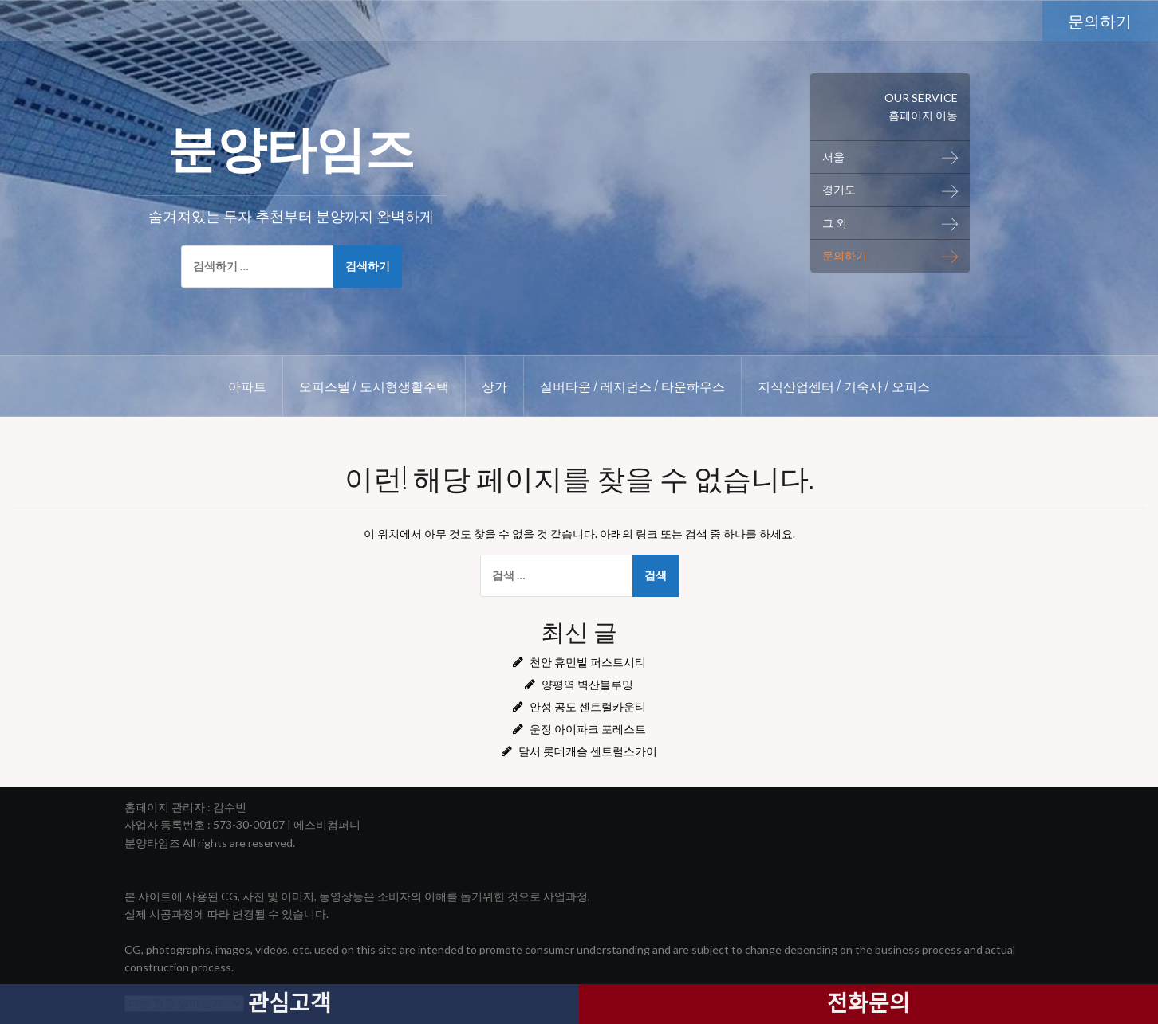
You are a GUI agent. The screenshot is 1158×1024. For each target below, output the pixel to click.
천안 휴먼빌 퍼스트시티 (588, 662)
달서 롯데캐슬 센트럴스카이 (587, 751)
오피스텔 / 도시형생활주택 (374, 385)
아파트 (247, 385)
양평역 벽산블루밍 (587, 684)
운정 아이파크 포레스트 (588, 729)
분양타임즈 (291, 144)
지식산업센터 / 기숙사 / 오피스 (844, 385)
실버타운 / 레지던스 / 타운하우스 (632, 385)
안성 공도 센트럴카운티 (588, 706)
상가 (494, 385)
